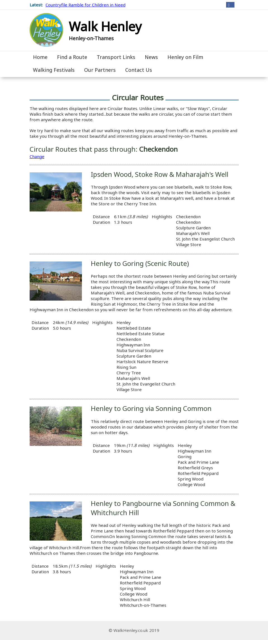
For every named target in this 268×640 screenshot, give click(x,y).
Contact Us (138, 69)
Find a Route (72, 57)
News (151, 57)
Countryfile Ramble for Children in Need (85, 5)
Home (40, 57)
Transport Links (116, 57)
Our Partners (100, 69)
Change (37, 156)
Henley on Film (185, 57)
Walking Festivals (54, 69)
